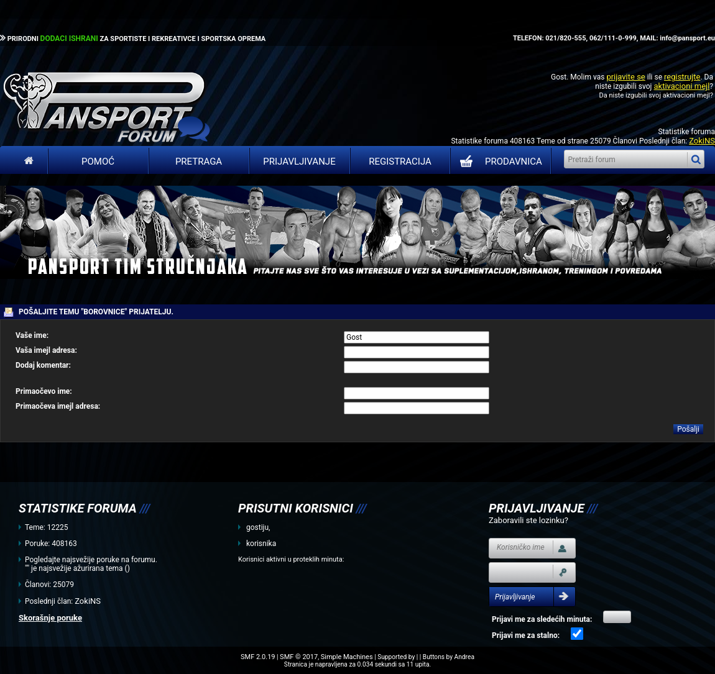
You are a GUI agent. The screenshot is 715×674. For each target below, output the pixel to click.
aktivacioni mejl (681, 86)
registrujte (682, 76)
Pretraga (198, 161)
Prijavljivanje (299, 161)
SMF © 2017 (299, 657)
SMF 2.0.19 (258, 657)
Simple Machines (347, 657)
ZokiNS (702, 140)
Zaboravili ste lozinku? (528, 520)
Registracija (400, 161)
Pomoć (97, 161)
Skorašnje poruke (50, 617)
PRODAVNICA (498, 161)
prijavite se (625, 76)
